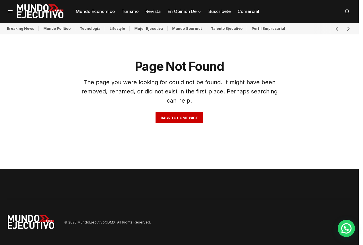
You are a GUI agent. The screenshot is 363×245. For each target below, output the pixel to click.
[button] (10, 11)
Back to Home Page (179, 118)
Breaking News (20, 28)
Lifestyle (117, 28)
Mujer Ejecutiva (148, 28)
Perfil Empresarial (268, 28)
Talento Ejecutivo (226, 28)
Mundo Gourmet (187, 28)
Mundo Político (57, 28)
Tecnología (90, 28)
